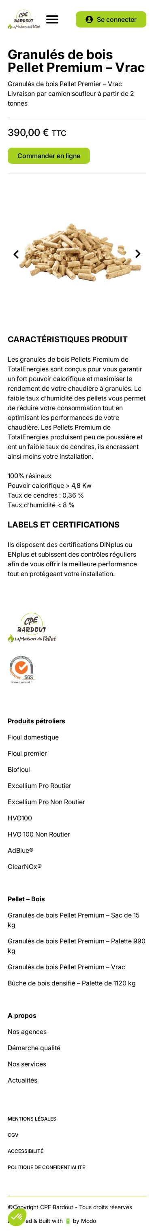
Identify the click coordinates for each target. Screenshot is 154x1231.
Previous (16, 254)
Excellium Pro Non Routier (46, 802)
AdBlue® (21, 850)
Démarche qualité (34, 1048)
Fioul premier (27, 753)
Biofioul (19, 769)
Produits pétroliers (36, 721)
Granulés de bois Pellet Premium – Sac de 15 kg (73, 920)
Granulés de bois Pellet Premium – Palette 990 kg (76, 946)
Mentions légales (32, 1119)
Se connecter (117, 19)
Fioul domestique (33, 737)
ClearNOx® (25, 866)
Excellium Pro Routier (39, 786)
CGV (13, 1135)
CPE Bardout (24, 19)
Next (138, 254)
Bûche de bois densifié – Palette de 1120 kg (72, 983)
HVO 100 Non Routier (39, 834)
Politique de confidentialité (46, 1167)
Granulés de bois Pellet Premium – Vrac (66, 967)
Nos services (27, 1064)
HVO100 (20, 818)
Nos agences (27, 1032)
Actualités (22, 1080)
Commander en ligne (48, 156)
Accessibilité (25, 1151)
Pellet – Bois (26, 899)
